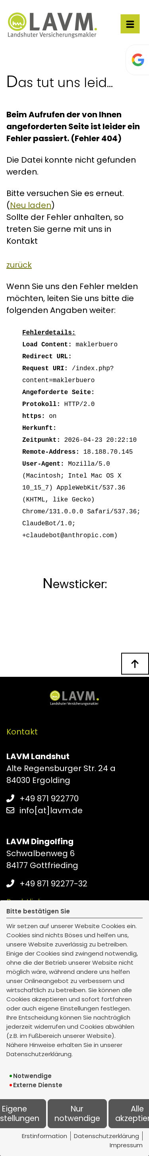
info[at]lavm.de (51, 810)
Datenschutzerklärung (106, 1136)
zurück (19, 264)
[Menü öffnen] (129, 23)
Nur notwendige (77, 1113)
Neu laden (30, 205)
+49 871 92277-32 (53, 883)
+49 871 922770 (49, 798)
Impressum (126, 1145)
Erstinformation (44, 1136)
